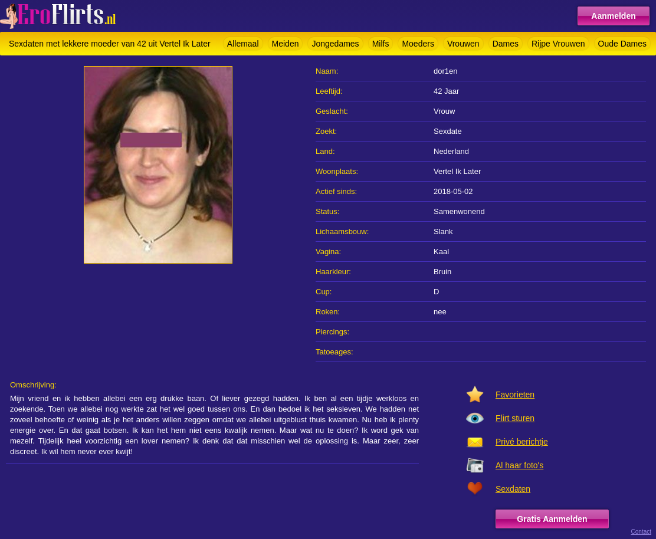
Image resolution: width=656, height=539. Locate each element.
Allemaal (243, 43)
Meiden (285, 43)
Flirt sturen (515, 418)
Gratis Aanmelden (552, 519)
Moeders (418, 43)
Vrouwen (463, 43)
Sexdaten (513, 489)
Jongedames (335, 43)
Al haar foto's (519, 465)
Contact (641, 531)
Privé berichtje (522, 441)
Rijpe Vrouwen (558, 43)
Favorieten (515, 394)
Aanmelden (613, 16)
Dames (506, 43)
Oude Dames (622, 43)
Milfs (380, 43)
